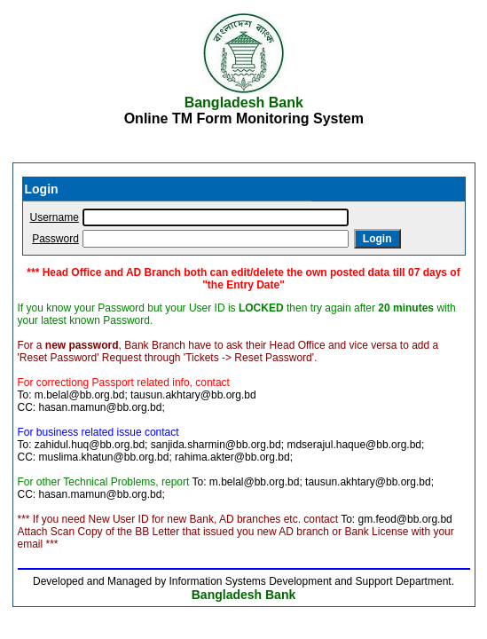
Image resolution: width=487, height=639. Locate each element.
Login (377, 239)
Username (54, 217)
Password (55, 239)
